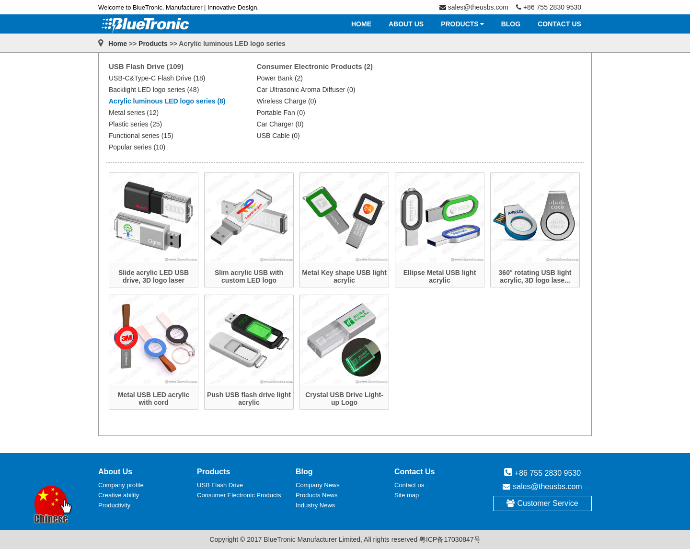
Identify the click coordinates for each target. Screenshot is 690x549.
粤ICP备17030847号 (450, 539)
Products (153, 43)
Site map (406, 495)
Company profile (121, 485)
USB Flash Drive (220, 485)
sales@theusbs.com (547, 486)
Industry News (315, 505)
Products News (316, 495)
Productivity (114, 505)
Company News (318, 485)
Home (117, 43)
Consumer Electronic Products (239, 495)
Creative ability (118, 495)
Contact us (409, 485)
